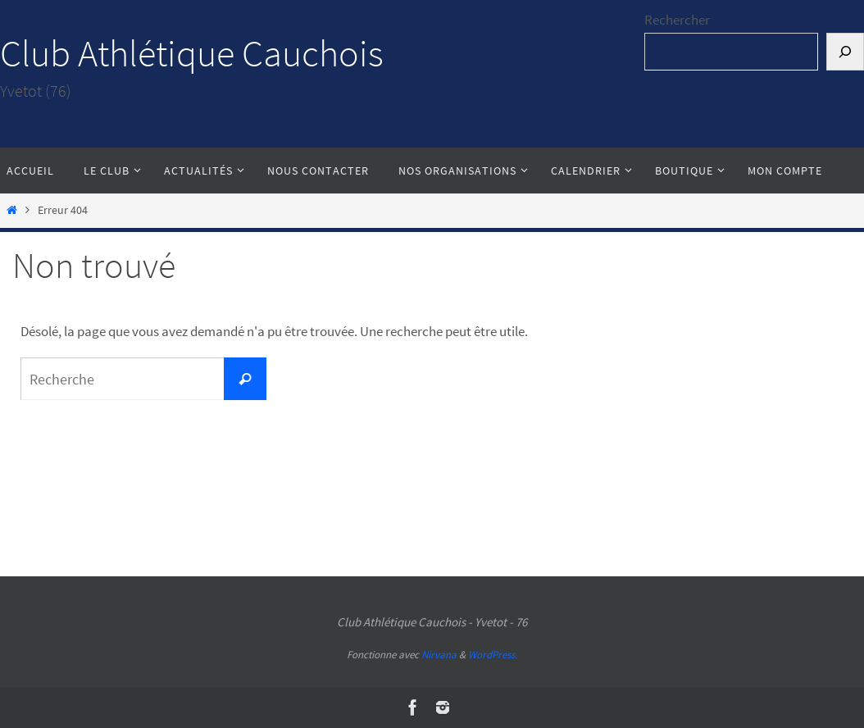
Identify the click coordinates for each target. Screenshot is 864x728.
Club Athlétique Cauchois (192, 53)
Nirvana (439, 655)
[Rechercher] (845, 52)
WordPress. (492, 655)
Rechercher (677, 20)
